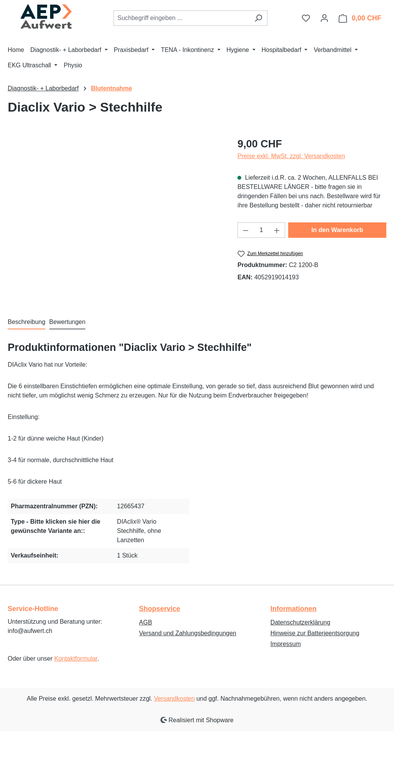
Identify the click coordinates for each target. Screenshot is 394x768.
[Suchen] (258, 18)
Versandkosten (174, 698)
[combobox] (182, 18)
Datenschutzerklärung (300, 622)
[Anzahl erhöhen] (277, 230)
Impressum (285, 644)
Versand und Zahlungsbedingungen (187, 633)
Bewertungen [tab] (67, 322)
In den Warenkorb (337, 230)
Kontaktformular (75, 658)
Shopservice (159, 609)
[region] (115, 219)
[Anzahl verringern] (245, 230)
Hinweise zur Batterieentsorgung (314, 633)
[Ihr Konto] (324, 18)
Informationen (293, 609)
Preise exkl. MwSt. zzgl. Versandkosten (291, 156)
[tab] (26, 322)
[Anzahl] (261, 230)
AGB (145, 622)
